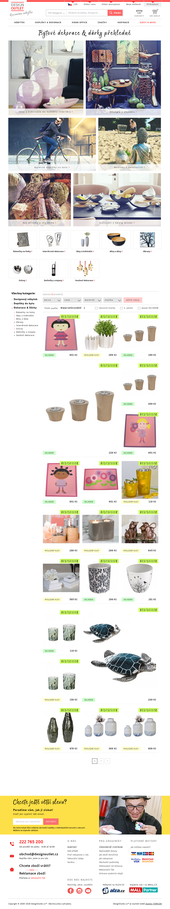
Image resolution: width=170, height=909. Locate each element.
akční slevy (133, 300)
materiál (90, 300)
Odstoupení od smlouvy (110, 866)
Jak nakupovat (106, 858)
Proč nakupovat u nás (77, 855)
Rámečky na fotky (25, 312)
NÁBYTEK (19, 22)
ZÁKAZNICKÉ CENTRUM (111, 847)
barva (47, 300)
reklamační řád (38, 878)
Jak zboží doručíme (108, 855)
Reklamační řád (106, 870)
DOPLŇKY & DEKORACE (48, 22)
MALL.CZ (152, 885)
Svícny (19, 329)
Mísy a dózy (22, 319)
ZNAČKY (102, 22)
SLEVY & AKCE (148, 22)
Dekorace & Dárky (25, 307)
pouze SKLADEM (150, 308)
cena (67, 300)
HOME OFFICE (79, 22)
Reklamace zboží (32, 873)
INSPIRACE (123, 22)
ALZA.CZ (119, 885)
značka (109, 300)
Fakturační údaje (75, 858)
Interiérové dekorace (27, 325)
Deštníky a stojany (26, 332)
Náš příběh (72, 851)
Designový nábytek (26, 299)
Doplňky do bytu (24, 303)
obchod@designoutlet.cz (38, 854)
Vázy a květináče (25, 316)
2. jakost (128, 308)
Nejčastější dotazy (108, 851)
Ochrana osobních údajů (111, 873)
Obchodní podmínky (109, 862)
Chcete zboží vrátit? (34, 866)
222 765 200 (31, 842)
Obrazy (19, 322)
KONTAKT (72, 847)
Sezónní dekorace (25, 335)
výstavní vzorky (107, 308)
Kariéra (70, 862)
